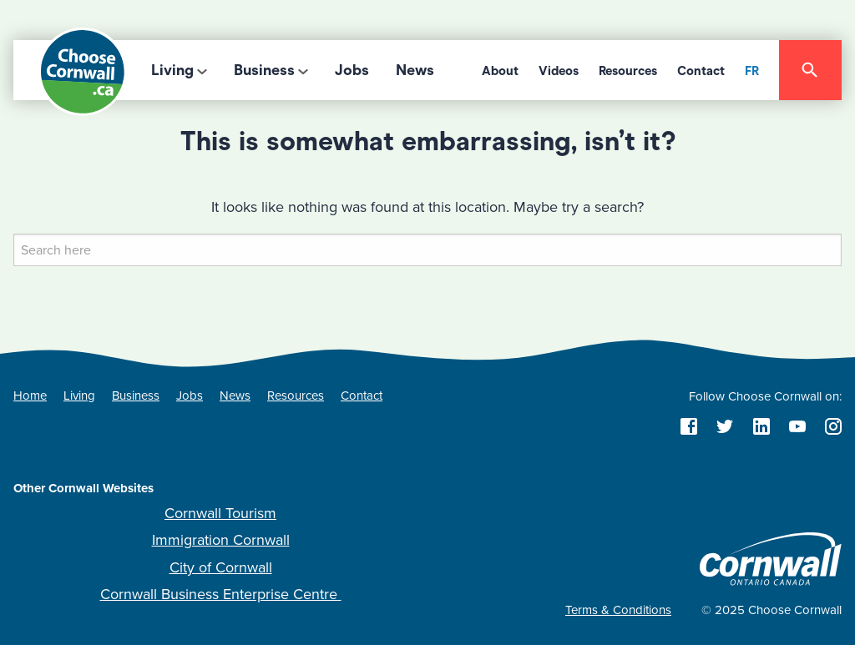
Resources (628, 70)
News (415, 70)
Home (30, 395)
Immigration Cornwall (221, 540)
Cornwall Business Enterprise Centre (220, 594)
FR (752, 70)
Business (264, 70)
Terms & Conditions (618, 609)
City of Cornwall (220, 567)
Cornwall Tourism (220, 513)
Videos (559, 70)
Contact (701, 70)
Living (172, 70)
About (500, 70)
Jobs (352, 70)
